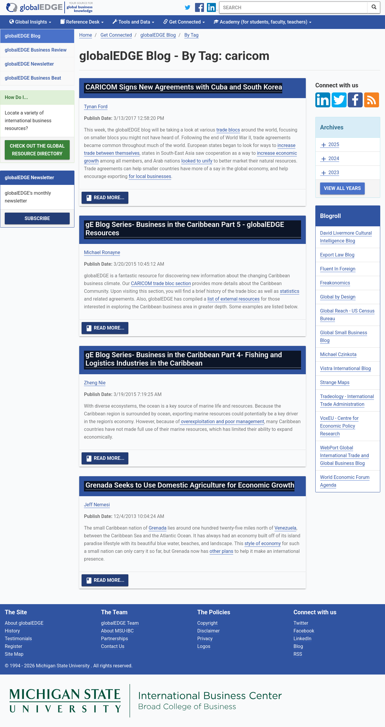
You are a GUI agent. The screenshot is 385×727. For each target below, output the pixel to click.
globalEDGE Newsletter (29, 64)
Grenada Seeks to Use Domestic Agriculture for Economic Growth (189, 485)
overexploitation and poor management (222, 421)
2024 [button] (329, 159)
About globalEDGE (24, 623)
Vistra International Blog (345, 368)
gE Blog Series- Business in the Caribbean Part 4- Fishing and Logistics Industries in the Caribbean (183, 359)
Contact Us (112, 646)
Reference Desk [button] (82, 22)
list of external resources (234, 299)
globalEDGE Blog (22, 36)
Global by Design (338, 297)
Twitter (301, 623)
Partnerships (114, 638)
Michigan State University (63, 666)
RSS (298, 654)
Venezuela (285, 528)
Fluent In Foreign (338, 269)
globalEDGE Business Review (36, 50)
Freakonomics (335, 283)
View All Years (342, 188)
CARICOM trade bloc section (161, 283)
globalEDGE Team (120, 623)
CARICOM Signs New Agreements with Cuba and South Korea (183, 87)
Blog (298, 646)
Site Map (14, 654)
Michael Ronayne (102, 252)
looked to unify (196, 161)
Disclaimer (208, 631)
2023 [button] (329, 173)
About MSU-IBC (117, 631)
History (12, 631)
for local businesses (150, 176)
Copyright (207, 623)
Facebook (304, 631)
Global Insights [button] (30, 22)
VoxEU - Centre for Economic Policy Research (339, 426)
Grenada (157, 528)
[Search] (293, 7)
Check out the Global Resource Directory (37, 150)
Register (13, 646)
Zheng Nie (94, 383)
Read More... (104, 198)
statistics (289, 291)
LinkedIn (302, 638)
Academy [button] (262, 22)
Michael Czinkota (338, 354)
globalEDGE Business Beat (33, 78)
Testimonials (18, 638)
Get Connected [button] (184, 22)
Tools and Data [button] (133, 22)
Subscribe (37, 218)
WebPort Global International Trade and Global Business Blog (344, 455)
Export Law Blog (337, 255)
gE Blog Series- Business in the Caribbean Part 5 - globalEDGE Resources (184, 228)
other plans (221, 551)
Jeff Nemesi (97, 505)
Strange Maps (335, 382)
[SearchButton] (374, 7)
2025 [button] (329, 145)
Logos (204, 646)
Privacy (205, 638)
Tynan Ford (95, 106)
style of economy (262, 543)
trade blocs (228, 130)
